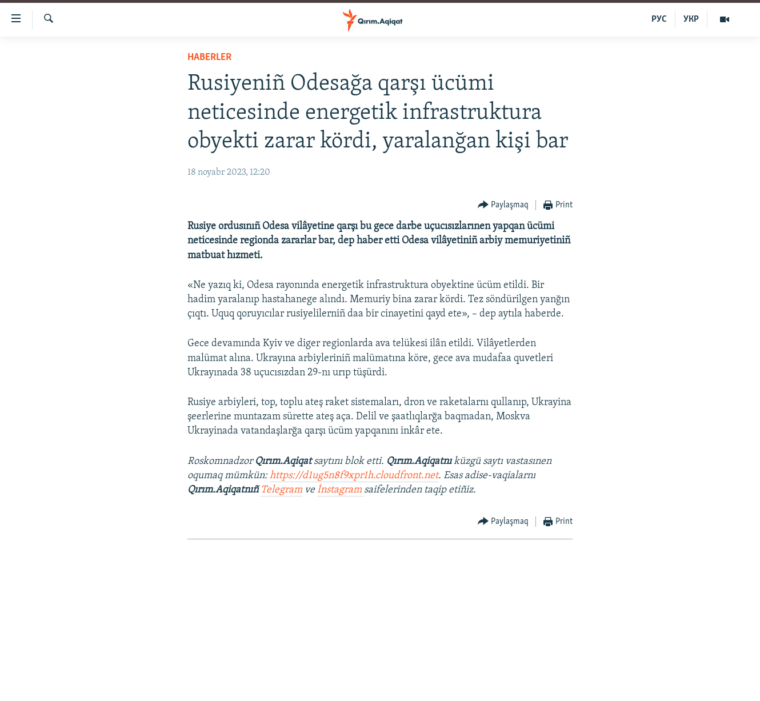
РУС (659, 19)
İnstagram (340, 489)
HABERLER (209, 57)
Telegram (281, 489)
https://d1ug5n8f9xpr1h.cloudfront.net (354, 475)
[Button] (503, 205)
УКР (691, 19)
